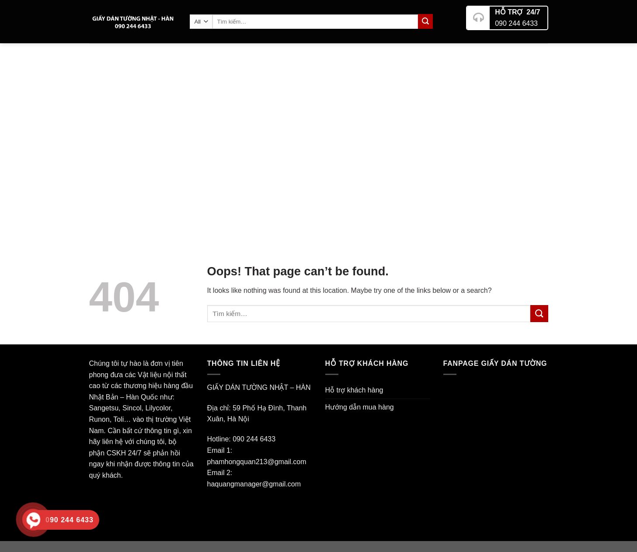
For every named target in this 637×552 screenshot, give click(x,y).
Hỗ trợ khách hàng (354, 390)
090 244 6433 (516, 20)
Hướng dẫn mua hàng (359, 407)
